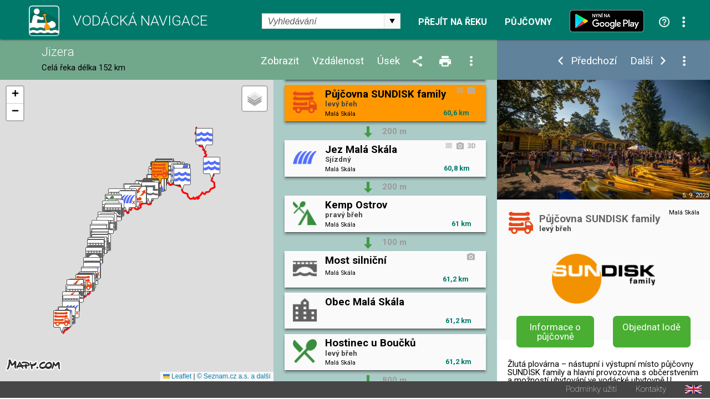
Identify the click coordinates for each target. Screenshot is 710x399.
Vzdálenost (338, 61)
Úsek (388, 61)
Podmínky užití (591, 390)
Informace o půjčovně (555, 331)
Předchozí (594, 61)
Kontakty (651, 390)
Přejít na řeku (452, 22)
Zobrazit (280, 61)
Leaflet (177, 377)
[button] (204, 140)
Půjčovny (528, 22)
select (392, 21)
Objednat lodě (651, 326)
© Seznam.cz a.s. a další (234, 377)
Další (641, 61)
